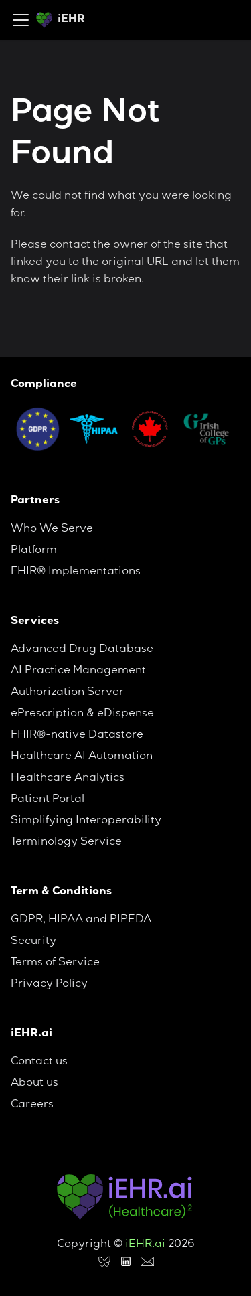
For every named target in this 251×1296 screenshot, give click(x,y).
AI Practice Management (78, 671)
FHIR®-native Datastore (77, 735)
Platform (34, 551)
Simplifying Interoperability (86, 821)
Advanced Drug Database (82, 650)
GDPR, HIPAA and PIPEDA (81, 920)
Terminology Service (66, 842)
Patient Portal (47, 800)
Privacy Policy (49, 984)
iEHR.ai (145, 1245)
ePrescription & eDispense (82, 714)
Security (33, 942)
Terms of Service (55, 963)
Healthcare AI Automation (82, 757)
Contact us (39, 1062)
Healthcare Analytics (67, 778)
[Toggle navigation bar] (21, 20)
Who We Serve (52, 529)
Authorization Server (67, 692)
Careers (32, 1105)
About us (34, 1083)
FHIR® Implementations (76, 572)
